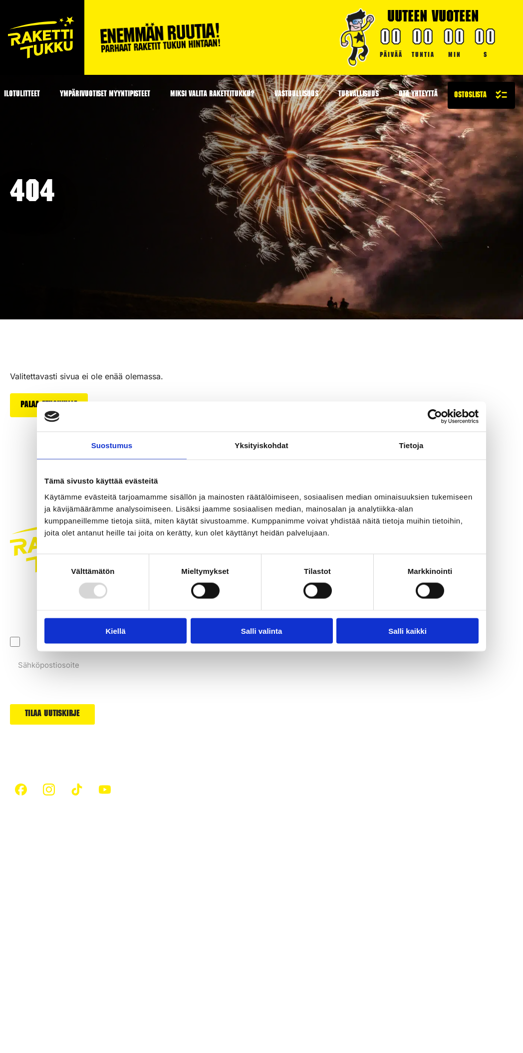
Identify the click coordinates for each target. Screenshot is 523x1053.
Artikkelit (167, 869)
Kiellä (115, 630)
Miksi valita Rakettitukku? (212, 95)
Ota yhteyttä (418, 95)
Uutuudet (315, 907)
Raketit (311, 869)
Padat (309, 888)
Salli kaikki (407, 630)
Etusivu (23, 869)
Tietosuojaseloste (41, 997)
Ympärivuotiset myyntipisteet (105, 95)
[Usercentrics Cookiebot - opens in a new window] (435, 416)
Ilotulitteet (170, 937)
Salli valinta (261, 630)
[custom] (21, 789)
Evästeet (96, 997)
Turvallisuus (358, 95)
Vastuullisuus (296, 95)
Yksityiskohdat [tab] (261, 445)
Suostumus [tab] (112, 445)
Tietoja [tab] (411, 445)
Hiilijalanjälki (174, 888)
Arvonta (312, 925)
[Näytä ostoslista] (481, 95)
